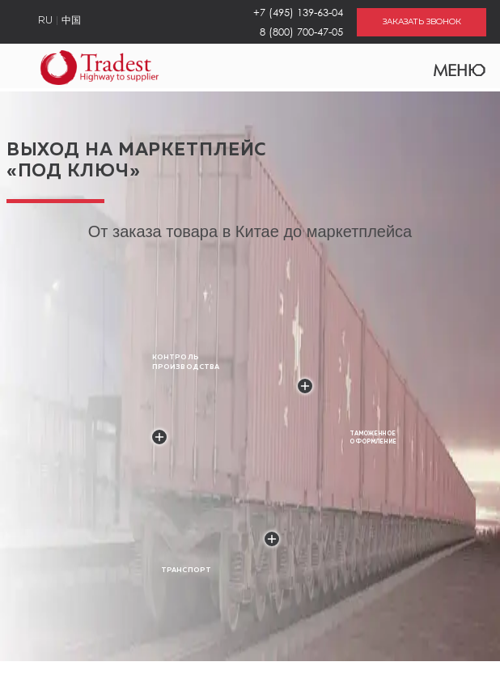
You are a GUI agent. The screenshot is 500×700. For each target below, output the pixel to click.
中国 (71, 21)
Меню (449, 66)
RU (45, 21)
